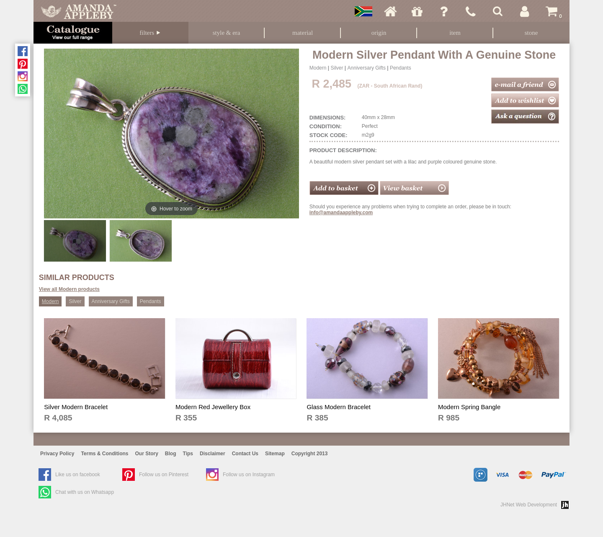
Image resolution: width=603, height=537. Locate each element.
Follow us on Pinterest (163, 474)
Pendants (400, 68)
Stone (531, 32)
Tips (188, 454)
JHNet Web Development (528, 505)
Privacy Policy (57, 454)
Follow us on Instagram (249, 474)
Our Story (146, 454)
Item (455, 32)
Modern (318, 68)
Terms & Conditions (104, 454)
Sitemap (275, 454)
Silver (336, 68)
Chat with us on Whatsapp (84, 492)
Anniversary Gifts (367, 68)
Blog (170, 454)
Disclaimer (212, 454)
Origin (379, 32)
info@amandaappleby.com (341, 212)
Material (302, 32)
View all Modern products (69, 289)
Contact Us (245, 454)
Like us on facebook (77, 474)
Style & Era (226, 32)
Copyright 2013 (309, 454)
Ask (443, 11)
